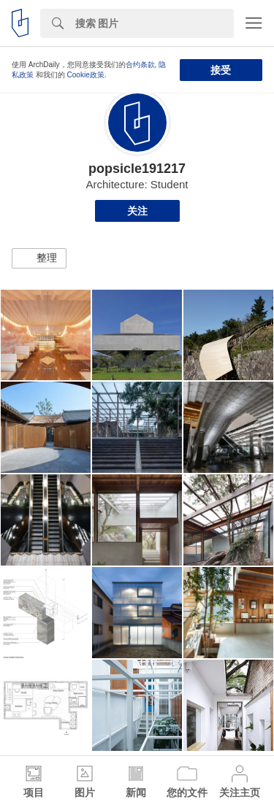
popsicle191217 (137, 168)
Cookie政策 (85, 75)
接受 (220, 70)
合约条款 (140, 65)
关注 (137, 211)
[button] (39, 258)
